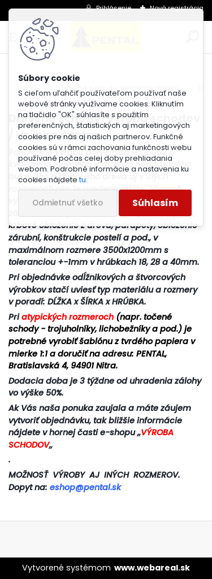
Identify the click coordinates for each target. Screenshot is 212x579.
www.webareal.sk (152, 567)
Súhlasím (155, 202)
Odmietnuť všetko (67, 203)
